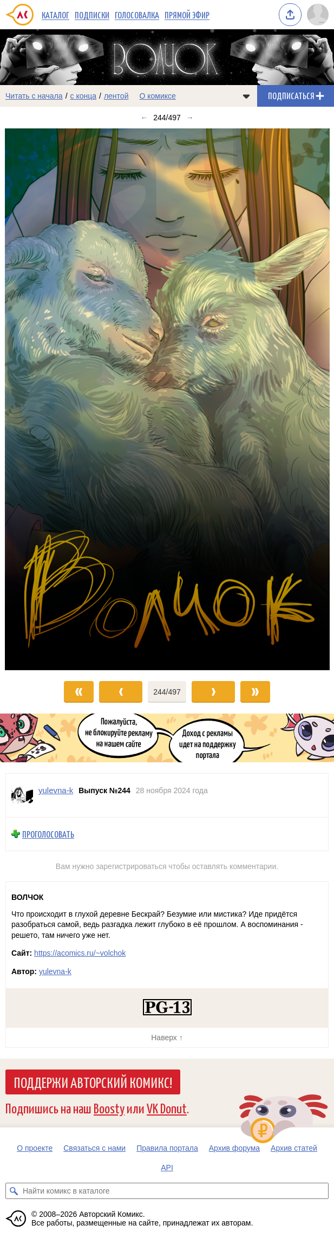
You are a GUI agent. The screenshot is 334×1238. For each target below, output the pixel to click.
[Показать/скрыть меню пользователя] (317, 14)
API (167, 1167)
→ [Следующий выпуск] (190, 117)
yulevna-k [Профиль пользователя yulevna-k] (55, 790)
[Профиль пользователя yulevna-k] (22, 795)
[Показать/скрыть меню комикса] (246, 96)
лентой (116, 96)
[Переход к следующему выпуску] (167, 399)
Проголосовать (48, 834)
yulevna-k (55, 971)
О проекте (35, 1148)
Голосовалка (137, 15)
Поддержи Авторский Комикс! (93, 1082)
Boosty (109, 1107)
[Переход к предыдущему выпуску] (41, 399)
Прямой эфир (187, 15)
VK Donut (167, 1107)
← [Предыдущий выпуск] (144, 117)
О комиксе (157, 96)
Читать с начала (34, 96)
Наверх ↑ (166, 1037)
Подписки (92, 15)
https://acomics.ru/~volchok (80, 953)
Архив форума (234, 1148)
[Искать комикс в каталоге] (13, 1190)
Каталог (55, 15)
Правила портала (167, 1148)
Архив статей (294, 1148)
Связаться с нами (94, 1148)
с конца (83, 96)
